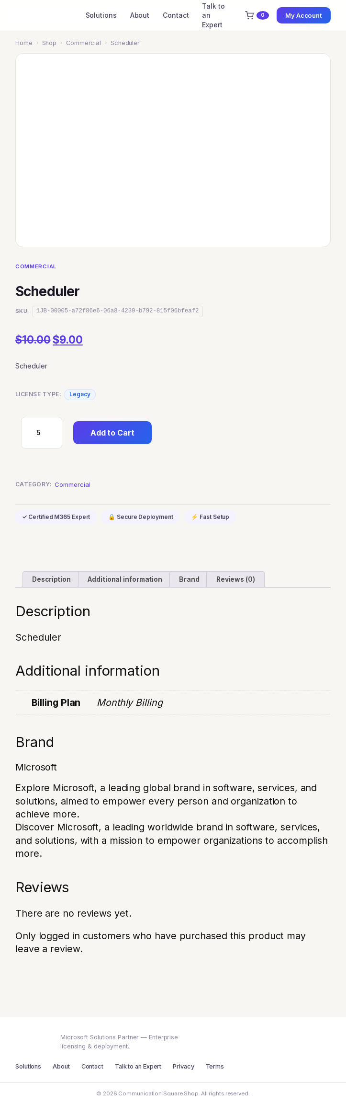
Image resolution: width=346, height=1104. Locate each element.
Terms (215, 1066)
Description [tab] (51, 579)
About (140, 15)
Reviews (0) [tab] (235, 579)
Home (24, 42)
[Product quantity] (41, 432)
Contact (176, 15)
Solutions (101, 15)
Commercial (83, 42)
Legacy (79, 394)
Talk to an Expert (213, 15)
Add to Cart (112, 432)
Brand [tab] (189, 579)
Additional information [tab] (125, 579)
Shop (49, 42)
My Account (303, 15)
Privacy (183, 1066)
